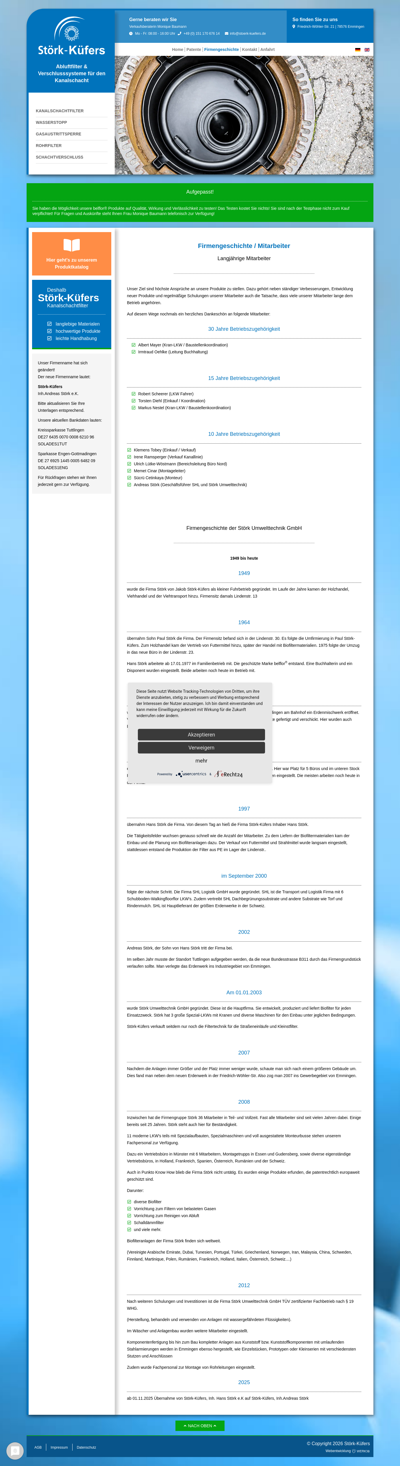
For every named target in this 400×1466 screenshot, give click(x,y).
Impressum (59, 1447)
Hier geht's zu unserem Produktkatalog (71, 263)
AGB (38, 1447)
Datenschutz (86, 1447)
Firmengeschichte (221, 49)
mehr (201, 761)
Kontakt (249, 49)
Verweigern (201, 748)
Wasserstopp (51, 122)
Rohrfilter (49, 145)
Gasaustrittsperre (58, 134)
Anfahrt (267, 49)
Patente (193, 49)
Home (177, 49)
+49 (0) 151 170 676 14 (199, 34)
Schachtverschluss (59, 157)
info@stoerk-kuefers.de (245, 34)
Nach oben (199, 1425)
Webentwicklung (348, 1451)
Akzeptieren (201, 735)
